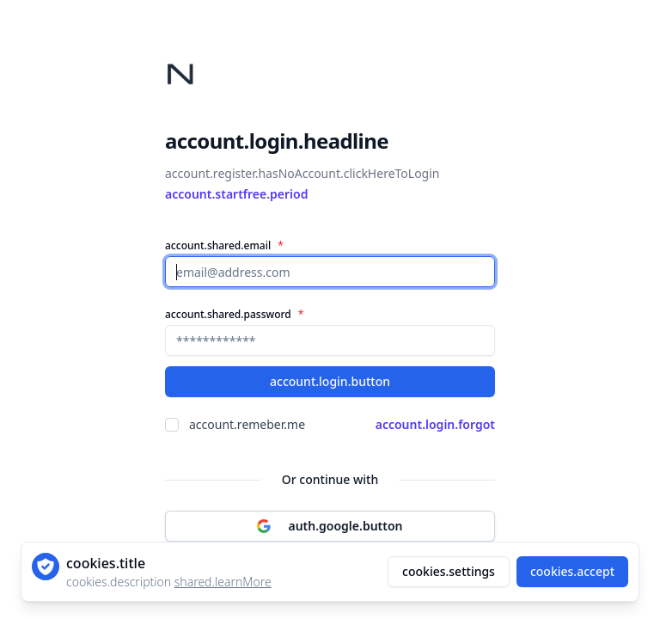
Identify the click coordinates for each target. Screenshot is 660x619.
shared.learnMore (223, 581)
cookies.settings (448, 571)
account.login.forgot (435, 424)
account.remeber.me (247, 424)
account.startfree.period (236, 194)
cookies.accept (572, 571)
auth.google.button (329, 526)
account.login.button (330, 381)
